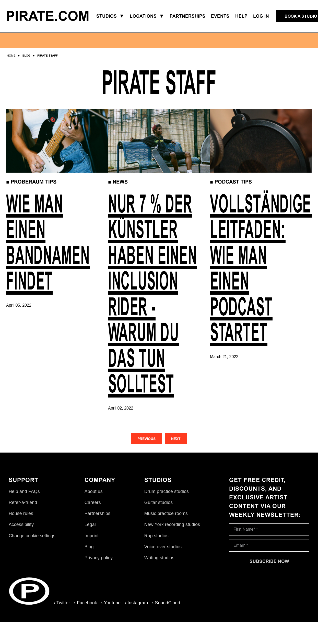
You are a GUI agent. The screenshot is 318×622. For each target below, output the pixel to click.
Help (241, 16)
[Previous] (146, 438)
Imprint (92, 535)
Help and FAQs (24, 491)
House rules (21, 513)
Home (11, 55)
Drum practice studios (166, 491)
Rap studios (156, 535)
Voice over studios (163, 546)
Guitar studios (158, 502)
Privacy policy (99, 557)
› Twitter (62, 602)
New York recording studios (172, 524)
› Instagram (136, 602)
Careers (93, 502)
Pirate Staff (47, 55)
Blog (26, 55)
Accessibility (21, 524)
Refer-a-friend (23, 502)
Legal (90, 524)
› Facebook (85, 602)
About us (94, 491)
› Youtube (111, 602)
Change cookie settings (32, 535)
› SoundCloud (166, 602)
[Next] (176, 438)
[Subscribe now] (269, 561)
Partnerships (97, 513)
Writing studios (159, 557)
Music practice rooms (166, 513)
